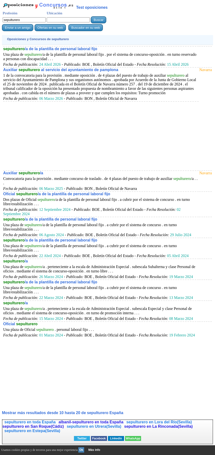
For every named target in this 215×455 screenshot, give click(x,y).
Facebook (99, 438)
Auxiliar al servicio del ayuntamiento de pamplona (60, 70)
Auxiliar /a (23, 173)
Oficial (20, 324)
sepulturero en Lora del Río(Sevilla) (159, 422)
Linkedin (116, 438)
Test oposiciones (92, 7)
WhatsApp (133, 438)
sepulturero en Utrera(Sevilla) (94, 426)
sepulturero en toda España (30, 422)
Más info (94, 450)
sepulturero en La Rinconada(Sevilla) (158, 426)
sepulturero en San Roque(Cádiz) (33, 426)
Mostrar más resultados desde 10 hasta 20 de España (62, 413)
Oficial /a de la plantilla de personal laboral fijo (56, 194)
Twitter (82, 438)
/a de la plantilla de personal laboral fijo (50, 49)
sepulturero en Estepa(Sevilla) (32, 431)
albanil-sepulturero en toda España (91, 422)
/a (15, 261)
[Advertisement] (101, 136)
